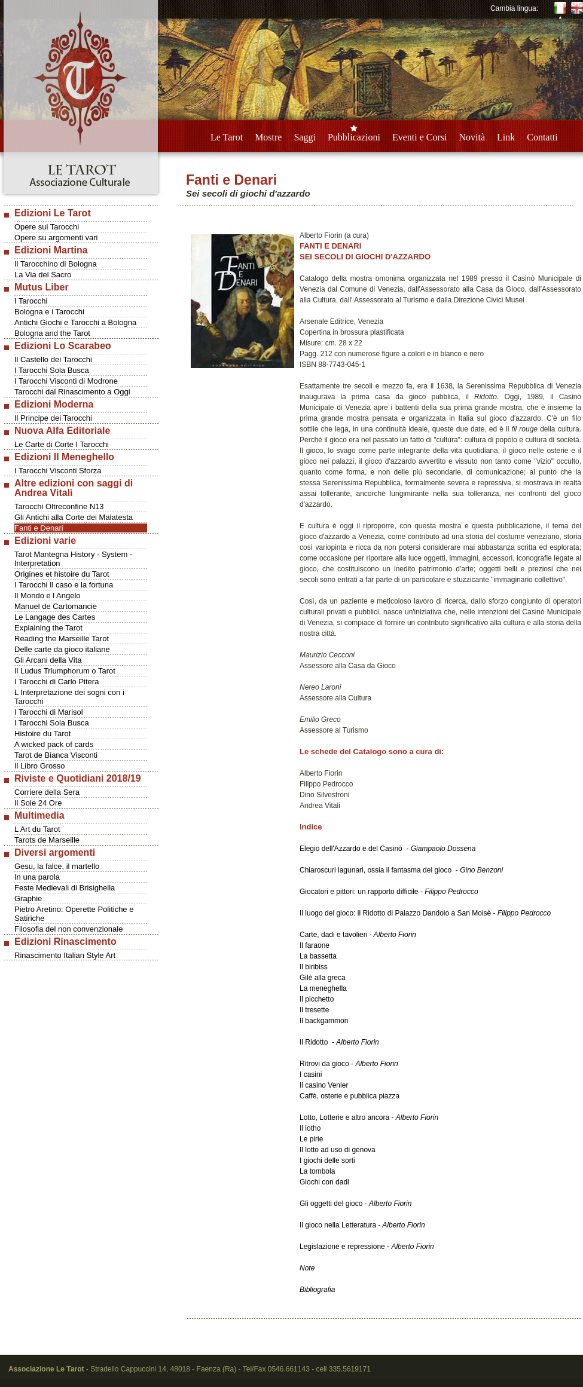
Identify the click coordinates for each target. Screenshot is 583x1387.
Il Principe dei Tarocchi (53, 418)
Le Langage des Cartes (54, 617)
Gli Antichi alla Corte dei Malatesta (73, 517)
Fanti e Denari (38, 527)
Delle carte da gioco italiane (62, 649)
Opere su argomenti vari (55, 237)
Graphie (28, 898)
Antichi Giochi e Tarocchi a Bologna (75, 322)
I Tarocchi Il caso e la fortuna (63, 584)
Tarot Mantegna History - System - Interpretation (73, 559)
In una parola (37, 876)
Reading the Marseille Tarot (61, 638)
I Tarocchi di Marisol (48, 712)
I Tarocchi (30, 300)
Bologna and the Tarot (52, 333)
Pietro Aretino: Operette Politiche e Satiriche (73, 914)
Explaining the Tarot (48, 627)
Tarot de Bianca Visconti (55, 755)
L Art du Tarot (37, 829)
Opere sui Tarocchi (46, 226)
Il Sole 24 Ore (38, 802)
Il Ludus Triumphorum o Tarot (64, 670)
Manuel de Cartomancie (55, 606)
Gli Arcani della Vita (48, 660)
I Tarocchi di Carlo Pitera (56, 681)
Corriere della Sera (47, 792)
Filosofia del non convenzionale (68, 928)
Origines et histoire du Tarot (61, 574)
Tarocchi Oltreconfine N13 (59, 506)
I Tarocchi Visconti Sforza (57, 470)
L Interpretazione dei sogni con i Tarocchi (69, 697)
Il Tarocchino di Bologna (55, 263)
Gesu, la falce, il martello (56, 866)
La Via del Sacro (42, 274)
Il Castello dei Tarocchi (53, 359)
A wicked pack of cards (53, 744)
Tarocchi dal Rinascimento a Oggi (72, 391)
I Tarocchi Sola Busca (51, 370)
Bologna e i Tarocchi (49, 311)
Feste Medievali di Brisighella (64, 887)
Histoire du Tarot (42, 733)
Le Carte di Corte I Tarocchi (61, 444)
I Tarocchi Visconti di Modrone (66, 380)
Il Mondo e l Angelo (47, 595)
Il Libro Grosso (39, 765)
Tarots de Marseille (47, 839)
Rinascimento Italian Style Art (64, 955)
